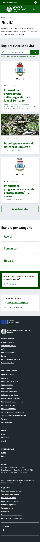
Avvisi (3, 441)
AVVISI (6, 86)
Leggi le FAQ (5, 487)
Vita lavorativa (6, 422)
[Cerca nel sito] (34, 9)
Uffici (3, 349)
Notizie (3, 434)
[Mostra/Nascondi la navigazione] (2, 9)
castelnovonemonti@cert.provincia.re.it (19, 480)
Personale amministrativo (10, 359)
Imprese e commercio (9, 405)
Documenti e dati (7, 362)
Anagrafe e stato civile (9, 381)
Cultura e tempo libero (9, 395)
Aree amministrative (8, 345)
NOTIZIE (6, 139)
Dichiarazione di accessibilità (11, 514)
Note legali (5, 511)
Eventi (3, 456)
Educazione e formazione (10, 398)
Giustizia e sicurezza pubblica (12, 402)
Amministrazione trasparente (12, 501)
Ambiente (4, 378)
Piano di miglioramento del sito (12, 518)
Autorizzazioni (6, 388)
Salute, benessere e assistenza (12, 412)
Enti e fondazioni (7, 352)
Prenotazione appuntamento (11, 491)
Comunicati (5, 437)
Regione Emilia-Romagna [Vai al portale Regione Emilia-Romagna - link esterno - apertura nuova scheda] (10, 2)
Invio (34, 52)
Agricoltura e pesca (8, 374)
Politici (3, 356)
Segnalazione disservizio (10, 494)
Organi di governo (7, 342)
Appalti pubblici (7, 384)
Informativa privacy (8, 504)
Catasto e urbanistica (9, 391)
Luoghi (3, 452)
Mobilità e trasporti (8, 408)
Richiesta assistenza (8, 497)
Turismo (4, 419)
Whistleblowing (7, 508)
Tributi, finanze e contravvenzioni (13, 415)
